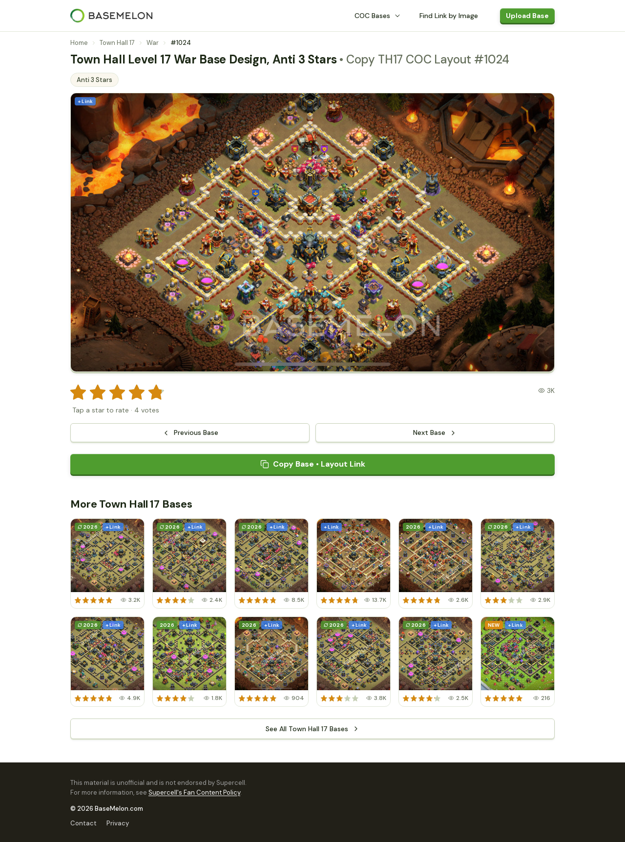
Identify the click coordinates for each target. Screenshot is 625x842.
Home (79, 43)
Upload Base (527, 15)
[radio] (78, 392)
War (152, 43)
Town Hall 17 (117, 43)
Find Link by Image (448, 15)
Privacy (117, 823)
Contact (83, 823)
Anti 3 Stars (94, 80)
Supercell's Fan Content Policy (194, 792)
